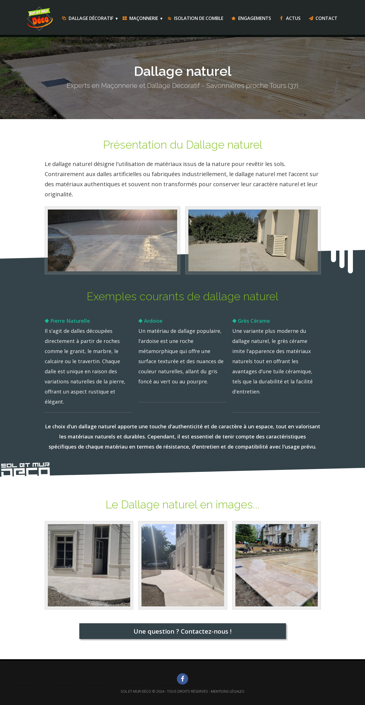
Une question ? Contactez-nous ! (182, 631)
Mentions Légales (227, 691)
